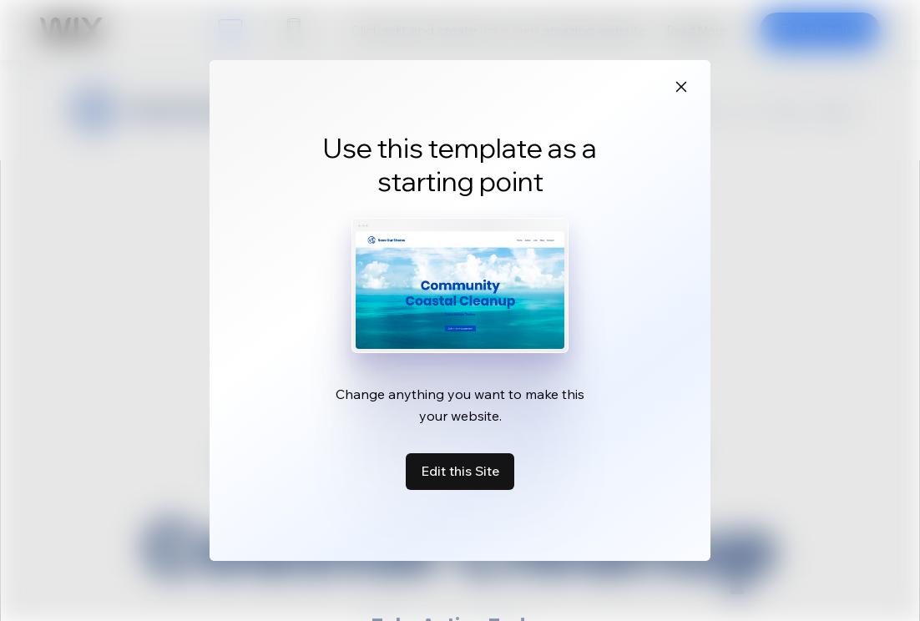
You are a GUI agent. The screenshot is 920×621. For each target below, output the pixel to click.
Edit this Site (460, 470)
